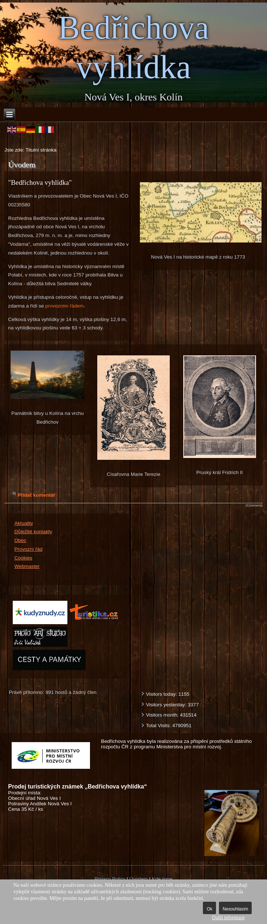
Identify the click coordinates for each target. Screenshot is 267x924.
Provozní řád (29, 549)
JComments (254, 505)
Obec (21, 540)
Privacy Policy (109, 879)
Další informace (228, 917)
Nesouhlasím (235, 909)
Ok (209, 909)
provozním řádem (64, 306)
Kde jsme (162, 879)
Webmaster (27, 566)
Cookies (23, 558)
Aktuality (24, 523)
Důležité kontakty (33, 531)
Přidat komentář (36, 495)
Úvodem (138, 879)
